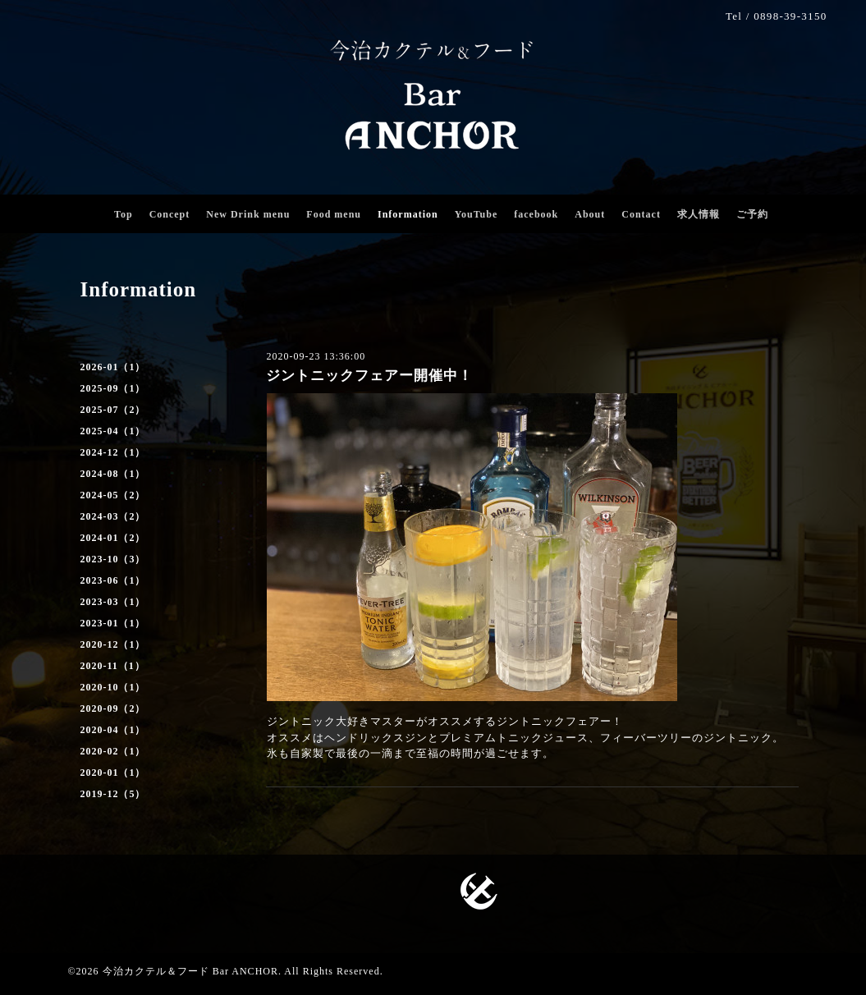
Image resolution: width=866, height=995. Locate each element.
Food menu (333, 214)
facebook (536, 214)
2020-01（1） (113, 772)
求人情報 (698, 214)
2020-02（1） (113, 751)
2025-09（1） (113, 388)
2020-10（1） (113, 687)
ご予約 (752, 214)
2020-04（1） (113, 730)
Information (408, 214)
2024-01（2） (113, 537)
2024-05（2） (113, 495)
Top (123, 214)
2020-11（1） (112, 666)
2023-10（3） (113, 559)
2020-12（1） (113, 644)
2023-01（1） (113, 623)
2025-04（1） (113, 431)
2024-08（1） (113, 473)
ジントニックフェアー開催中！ (369, 375)
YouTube (476, 214)
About (590, 214)
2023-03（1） (113, 602)
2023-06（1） (113, 580)
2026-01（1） (113, 367)
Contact (641, 214)
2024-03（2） (113, 516)
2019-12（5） (113, 794)
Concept (169, 214)
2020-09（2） (113, 708)
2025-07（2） (113, 409)
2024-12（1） (113, 452)
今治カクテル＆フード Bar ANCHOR (190, 971)
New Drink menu (248, 214)
